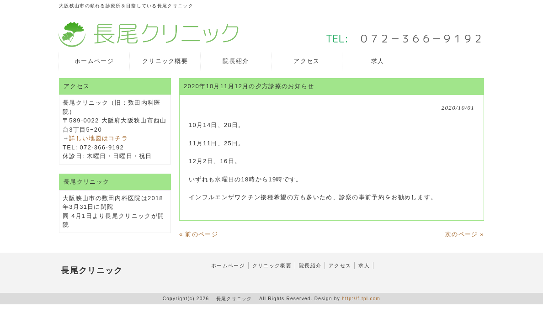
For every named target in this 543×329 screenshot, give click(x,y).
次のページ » (464, 234)
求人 (364, 265)
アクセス (340, 265)
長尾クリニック (92, 270)
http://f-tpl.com (361, 298)
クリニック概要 (272, 265)
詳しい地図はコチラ (98, 138)
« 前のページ (198, 234)
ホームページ (228, 265)
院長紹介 (310, 265)
